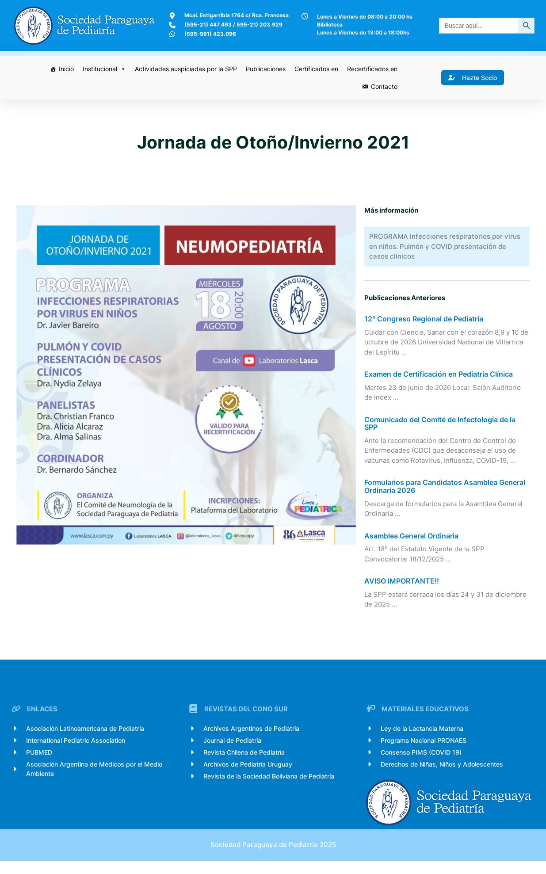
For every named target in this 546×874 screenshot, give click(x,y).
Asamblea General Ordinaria (413, 543)
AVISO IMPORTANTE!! (403, 588)
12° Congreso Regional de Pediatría (425, 326)
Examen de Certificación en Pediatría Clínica (440, 381)
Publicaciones (264, 69)
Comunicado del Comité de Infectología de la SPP (441, 431)
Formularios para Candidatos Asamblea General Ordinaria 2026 (446, 493)
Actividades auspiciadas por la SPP (185, 69)
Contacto (383, 86)
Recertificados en (371, 69)
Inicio (65, 69)
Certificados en (315, 69)
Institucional (103, 69)
